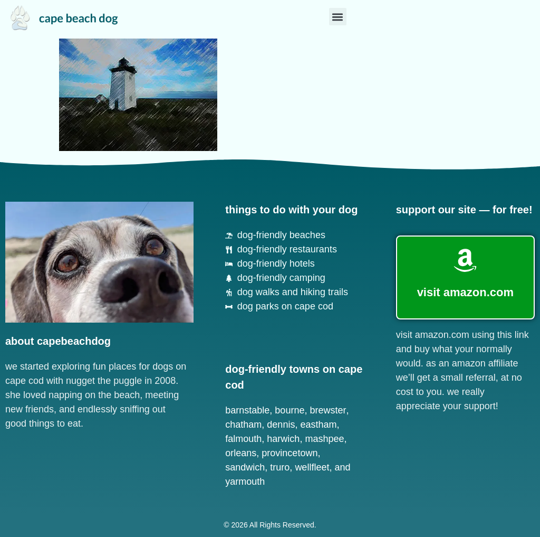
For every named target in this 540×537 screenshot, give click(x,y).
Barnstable (247, 410)
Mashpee (324, 439)
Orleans (240, 453)
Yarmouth (245, 481)
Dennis (281, 424)
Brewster (328, 410)
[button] (337, 16)
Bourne (289, 410)
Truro (280, 467)
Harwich (283, 439)
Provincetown (289, 453)
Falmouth (243, 439)
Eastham (318, 424)
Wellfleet (312, 467)
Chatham (243, 424)
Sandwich (245, 467)
